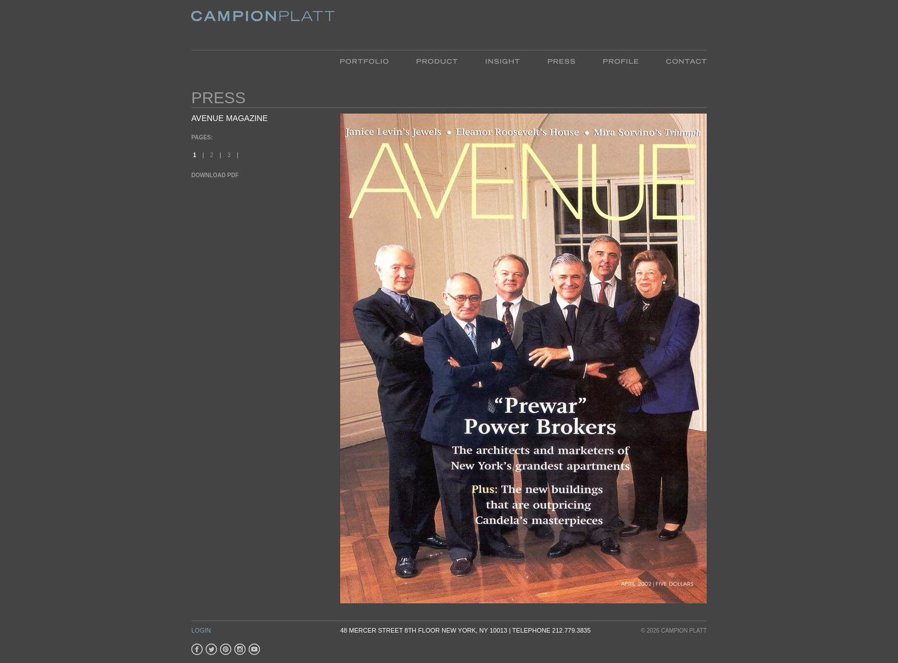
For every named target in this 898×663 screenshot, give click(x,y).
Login (201, 630)
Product (437, 60)
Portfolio (371, 60)
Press (561, 60)
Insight (502, 60)
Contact (679, 60)
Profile (620, 60)
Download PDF (215, 175)
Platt (262, 25)
